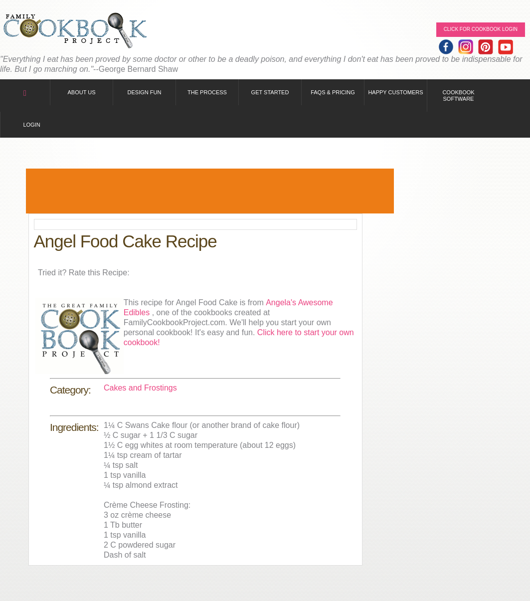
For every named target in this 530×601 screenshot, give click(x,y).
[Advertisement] (209, 191)
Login (31, 125)
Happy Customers (395, 92)
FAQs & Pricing (333, 92)
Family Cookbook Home (74, 31)
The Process (207, 92)
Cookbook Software (458, 95)
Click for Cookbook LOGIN (481, 29)
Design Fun (145, 92)
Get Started (270, 92)
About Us (81, 92)
